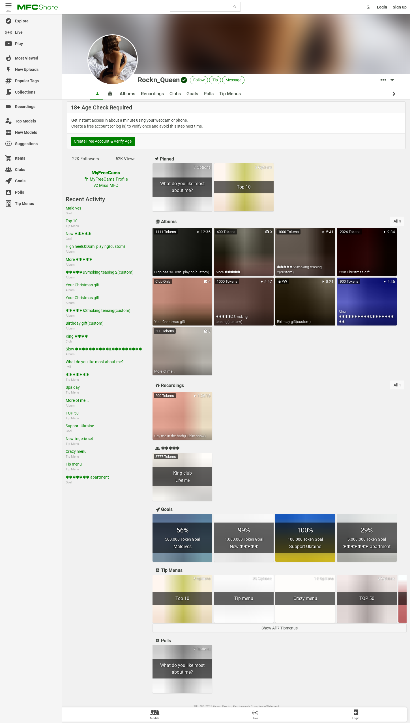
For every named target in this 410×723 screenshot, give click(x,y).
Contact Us (225, 711)
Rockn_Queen (159, 80)
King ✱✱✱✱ (77, 336)
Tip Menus (230, 93)
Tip (215, 80)
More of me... (77, 400)
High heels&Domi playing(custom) (95, 246)
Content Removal (245, 711)
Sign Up (400, 7)
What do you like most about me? (95, 362)
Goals (192, 93)
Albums (127, 93)
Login (382, 7)
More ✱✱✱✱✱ (79, 259)
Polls (209, 93)
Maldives (73, 208)
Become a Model (286, 711)
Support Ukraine (80, 426)
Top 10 (72, 221)
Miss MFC (105, 185)
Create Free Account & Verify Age (103, 141)
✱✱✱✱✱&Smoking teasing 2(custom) (100, 272)
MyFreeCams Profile (106, 179)
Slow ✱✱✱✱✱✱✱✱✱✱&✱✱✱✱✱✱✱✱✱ (104, 349)
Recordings (152, 93)
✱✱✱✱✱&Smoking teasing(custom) (98, 310)
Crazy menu (76, 451)
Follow (199, 80)
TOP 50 (72, 413)
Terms (212, 711)
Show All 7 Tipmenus (279, 628)
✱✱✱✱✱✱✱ (77, 374)
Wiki (203, 711)
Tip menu (74, 464)
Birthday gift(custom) (85, 323)
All (397, 221)
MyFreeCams (265, 711)
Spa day (73, 387)
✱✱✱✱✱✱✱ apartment (87, 477)
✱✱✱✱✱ (166, 448)
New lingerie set (79, 438)
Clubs (175, 93)
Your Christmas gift (83, 285)
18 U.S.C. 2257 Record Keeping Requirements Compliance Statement (236, 706)
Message (233, 80)
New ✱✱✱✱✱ (78, 233)
